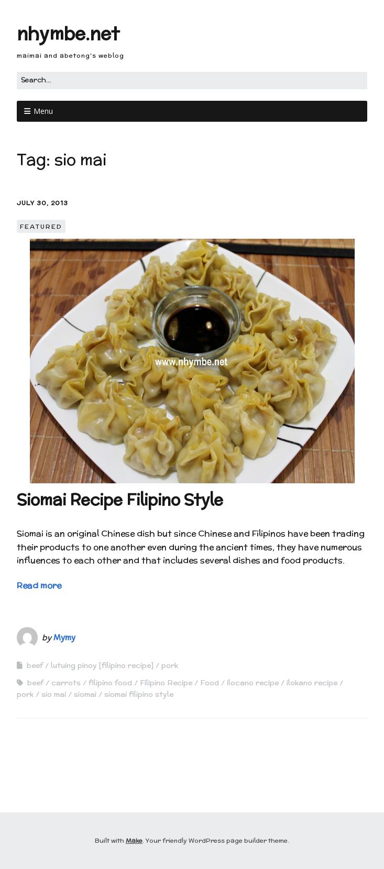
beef (35, 665)
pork (169, 665)
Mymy (64, 637)
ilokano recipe (312, 682)
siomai (85, 694)
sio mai (53, 694)
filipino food (110, 682)
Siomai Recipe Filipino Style (120, 500)
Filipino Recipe (166, 682)
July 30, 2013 (42, 202)
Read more (39, 585)
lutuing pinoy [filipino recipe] (102, 665)
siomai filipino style (138, 694)
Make (134, 840)
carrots (66, 682)
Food (209, 682)
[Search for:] (192, 80)
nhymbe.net (68, 33)
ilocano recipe (253, 682)
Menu (43, 111)
